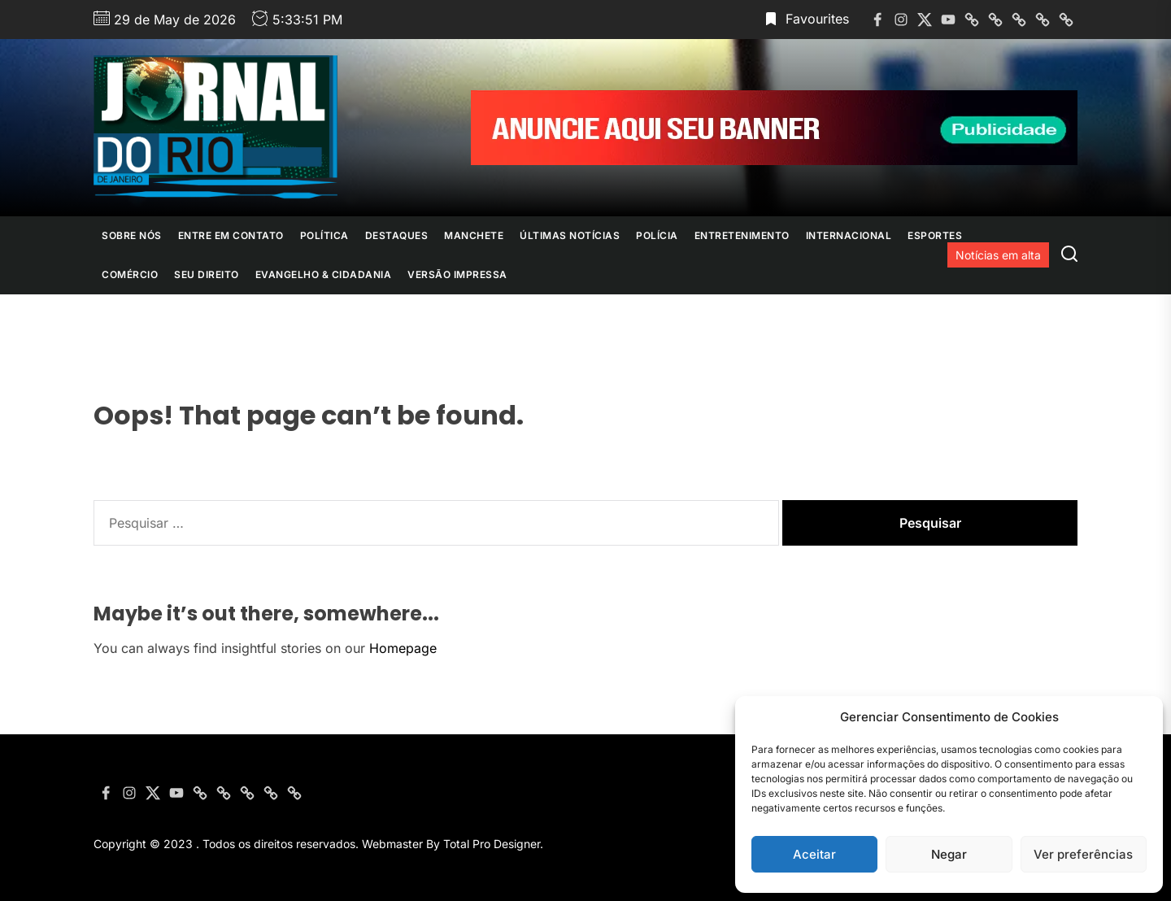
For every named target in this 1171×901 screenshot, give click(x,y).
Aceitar (814, 854)
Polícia (657, 235)
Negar (949, 854)
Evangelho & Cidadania (323, 274)
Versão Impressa (457, 274)
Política (324, 235)
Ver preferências (1083, 854)
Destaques (397, 235)
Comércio (130, 274)
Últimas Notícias (570, 235)
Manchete (473, 235)
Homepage (403, 648)
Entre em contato (231, 235)
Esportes (935, 235)
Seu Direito (206, 274)
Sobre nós (132, 235)
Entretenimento (742, 235)
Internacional (849, 235)
